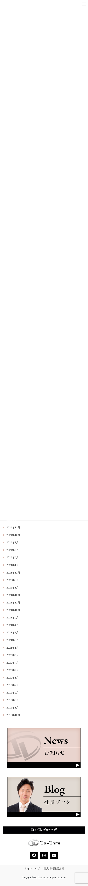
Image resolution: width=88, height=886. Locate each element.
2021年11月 (13, 602)
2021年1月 (12, 647)
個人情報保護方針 (54, 868)
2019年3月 (12, 700)
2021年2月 (12, 640)
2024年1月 (12, 565)
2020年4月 (12, 662)
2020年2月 (12, 670)
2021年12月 (13, 595)
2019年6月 (12, 692)
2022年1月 (12, 587)
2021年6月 (12, 617)
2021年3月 (12, 632)
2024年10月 (13, 534)
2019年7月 (12, 685)
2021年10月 (13, 610)
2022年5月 (12, 580)
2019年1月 (12, 707)
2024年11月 (13, 527)
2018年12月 (13, 715)
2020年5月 (12, 655)
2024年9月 (12, 542)
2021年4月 (12, 625)
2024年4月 (12, 557)
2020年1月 (12, 677)
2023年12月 (13, 572)
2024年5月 (12, 549)
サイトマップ (32, 868)
